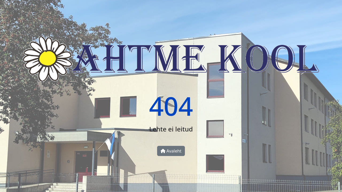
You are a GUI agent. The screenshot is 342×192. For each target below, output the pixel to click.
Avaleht (171, 151)
